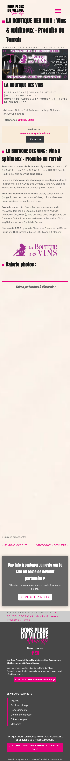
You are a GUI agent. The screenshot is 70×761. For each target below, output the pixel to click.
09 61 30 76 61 (26, 119)
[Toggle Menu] (58, 11)
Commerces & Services (21, 47)
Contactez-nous (35, 597)
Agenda (15, 700)
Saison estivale (55, 47)
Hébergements (19, 709)
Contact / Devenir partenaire (33, 679)
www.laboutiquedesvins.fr (35, 133)
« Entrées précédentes (14, 536)
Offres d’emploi (19, 719)
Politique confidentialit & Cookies (42, 759)
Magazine (16, 724)
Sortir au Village (19, 705)
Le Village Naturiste (19, 693)
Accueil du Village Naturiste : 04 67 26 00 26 (35, 747)
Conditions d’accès (21, 714)
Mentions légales (16, 759)
